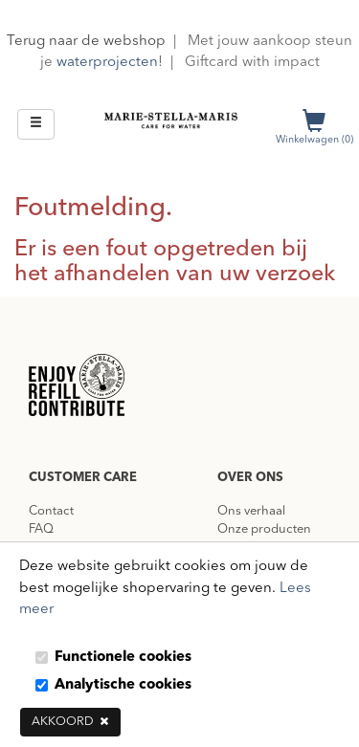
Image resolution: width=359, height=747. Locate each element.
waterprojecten (107, 62)
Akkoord (70, 721)
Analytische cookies (123, 685)
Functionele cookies (123, 657)
